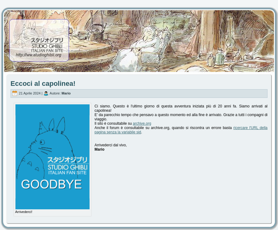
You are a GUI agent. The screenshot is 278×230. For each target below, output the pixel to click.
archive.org (142, 123)
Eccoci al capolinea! (43, 83)
